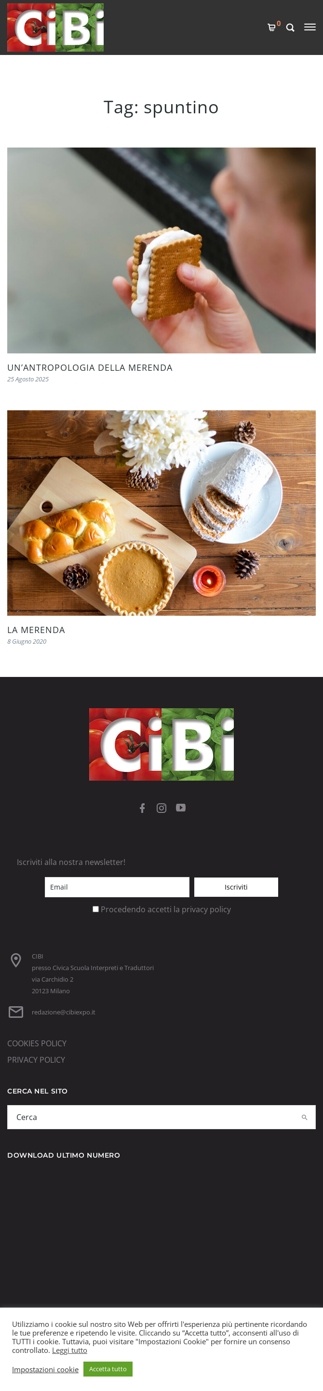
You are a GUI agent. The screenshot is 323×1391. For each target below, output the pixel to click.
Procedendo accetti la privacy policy (166, 909)
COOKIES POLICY (37, 1043)
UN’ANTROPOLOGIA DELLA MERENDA (90, 367)
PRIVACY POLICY (36, 1059)
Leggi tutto (69, 1350)
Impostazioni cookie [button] (45, 1369)
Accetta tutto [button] (108, 1368)
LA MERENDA (36, 629)
